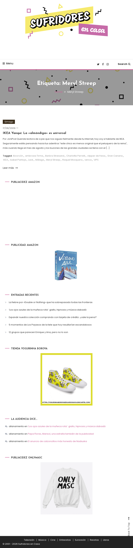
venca (88, 159)
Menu (8, 63)
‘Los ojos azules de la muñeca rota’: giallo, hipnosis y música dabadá (47, 309)
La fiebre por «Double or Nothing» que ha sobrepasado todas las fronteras (50, 302)
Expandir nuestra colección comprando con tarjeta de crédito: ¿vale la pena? (53, 317)
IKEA (5, 159)
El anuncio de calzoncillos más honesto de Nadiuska (57, 441)
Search (124, 64)
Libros (106, 540)
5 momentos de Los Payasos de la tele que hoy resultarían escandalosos (50, 324)
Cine (52, 540)
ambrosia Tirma (34, 155)
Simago (9, 121)
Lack (30, 159)
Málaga (39, 159)
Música (42, 540)
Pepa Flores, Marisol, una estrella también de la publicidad (61, 433)
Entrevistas (65, 540)
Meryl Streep (53, 159)
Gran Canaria (115, 155)
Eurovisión (80, 540)
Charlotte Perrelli (75, 155)
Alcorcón (18, 155)
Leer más (10, 168)
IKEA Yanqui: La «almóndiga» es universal (34, 133)
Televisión (29, 540)
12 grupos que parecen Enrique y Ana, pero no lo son (38, 332)
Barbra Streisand (54, 155)
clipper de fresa (96, 155)
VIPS (96, 159)
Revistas (94, 540)
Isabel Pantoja (18, 159)
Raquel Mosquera (72, 159)
